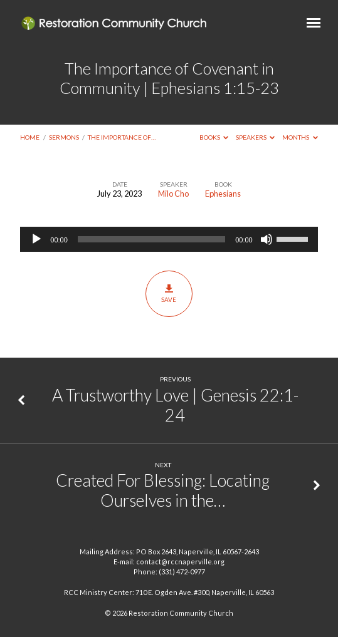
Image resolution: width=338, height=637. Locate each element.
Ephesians (223, 194)
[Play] (36, 239)
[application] (168, 239)
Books (214, 137)
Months (300, 137)
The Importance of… (122, 137)
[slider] (151, 239)
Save (169, 293)
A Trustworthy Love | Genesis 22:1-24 (175, 405)
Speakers (255, 137)
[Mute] (266, 239)
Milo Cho (173, 194)
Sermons (64, 137)
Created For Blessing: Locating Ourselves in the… (163, 490)
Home (30, 137)
